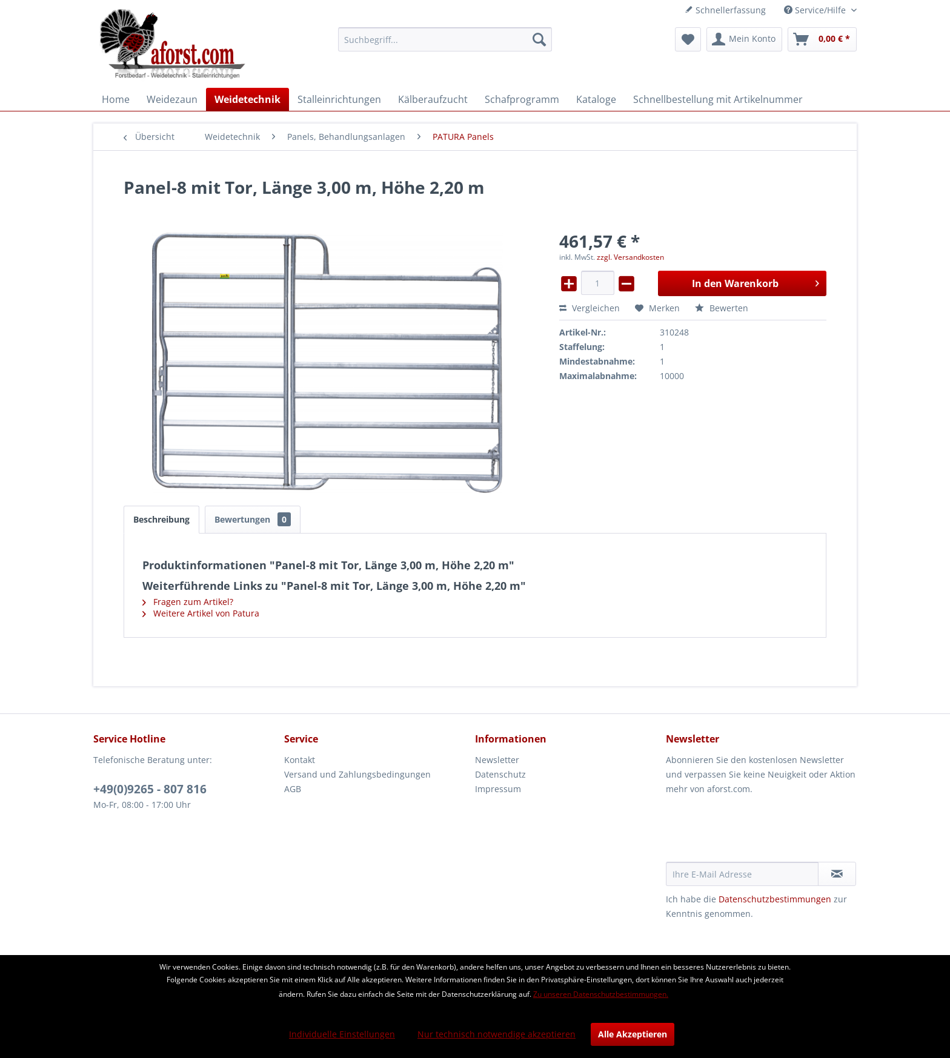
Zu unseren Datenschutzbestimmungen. (600, 994)
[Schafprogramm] (522, 99)
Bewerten (721, 308)
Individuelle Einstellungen (342, 1034)
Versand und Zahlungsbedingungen (357, 774)
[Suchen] (539, 39)
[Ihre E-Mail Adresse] (742, 874)
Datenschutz (500, 774)
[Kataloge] (596, 99)
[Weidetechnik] (247, 99)
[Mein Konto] (744, 39)
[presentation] (758, 832)
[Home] (115, 99)
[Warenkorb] (822, 39)
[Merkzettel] (688, 39)
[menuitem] (445, 39)
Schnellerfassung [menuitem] (725, 10)
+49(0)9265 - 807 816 (150, 789)
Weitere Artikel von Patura (200, 613)
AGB (292, 789)
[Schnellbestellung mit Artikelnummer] (718, 99)
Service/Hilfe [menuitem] (816, 10)
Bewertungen (252, 519)
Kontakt (299, 759)
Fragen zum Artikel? (187, 601)
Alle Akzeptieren (632, 1034)
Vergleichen (589, 308)
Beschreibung (161, 519)
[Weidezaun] (172, 99)
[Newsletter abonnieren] (837, 874)
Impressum (498, 789)
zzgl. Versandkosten (630, 257)
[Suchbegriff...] (445, 39)
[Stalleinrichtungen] (339, 99)
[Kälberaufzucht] (433, 99)
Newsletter (497, 759)
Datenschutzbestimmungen (775, 899)
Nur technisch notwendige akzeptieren (496, 1034)
